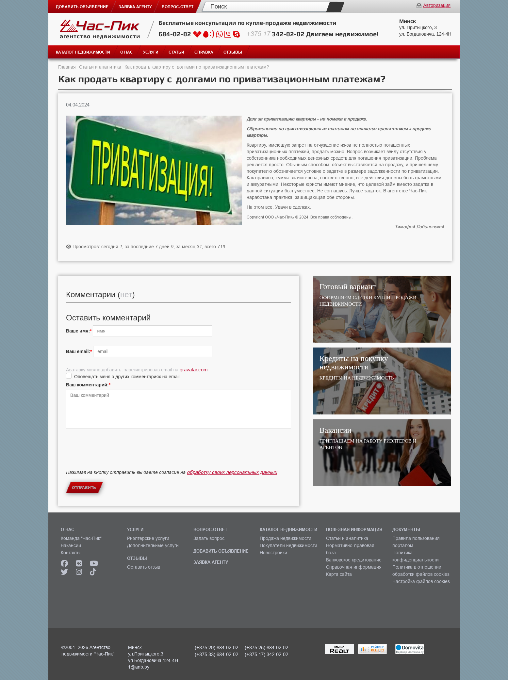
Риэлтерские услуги (148, 538)
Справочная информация (354, 567)
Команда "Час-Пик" (81, 538)
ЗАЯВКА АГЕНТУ (210, 562)
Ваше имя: (78, 330)
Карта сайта (339, 574)
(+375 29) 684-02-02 (216, 647)
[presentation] (115, 454)
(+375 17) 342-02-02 (266, 654)
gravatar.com (194, 369)
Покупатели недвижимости (288, 545)
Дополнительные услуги (153, 545)
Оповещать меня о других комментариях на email (127, 376)
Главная (67, 67)
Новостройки (273, 552)
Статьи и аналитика (100, 67)
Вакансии (71, 545)
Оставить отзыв (143, 567)
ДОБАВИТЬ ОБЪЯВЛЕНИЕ (221, 551)
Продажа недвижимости (285, 538)
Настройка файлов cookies (421, 581)
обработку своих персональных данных (232, 472)
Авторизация (437, 5)
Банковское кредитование (354, 559)
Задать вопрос (208, 538)
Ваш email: (78, 351)
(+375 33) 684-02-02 (216, 654)
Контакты (70, 552)
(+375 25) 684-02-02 (266, 647)
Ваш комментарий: (87, 384)
